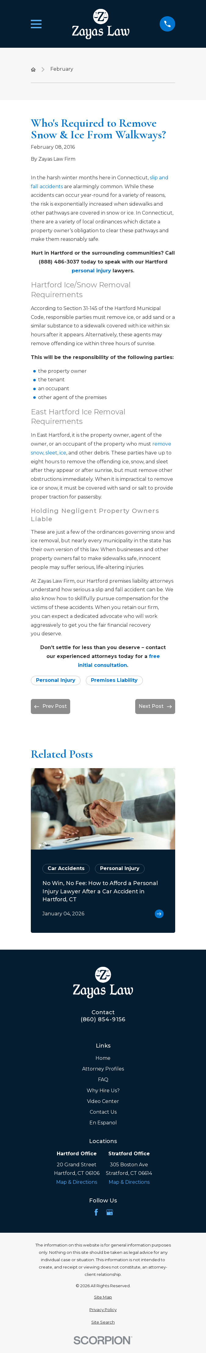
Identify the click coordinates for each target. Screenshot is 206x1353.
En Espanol (103, 1123)
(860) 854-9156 (103, 1019)
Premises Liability (114, 680)
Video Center (103, 1101)
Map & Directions (76, 1182)
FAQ (103, 1079)
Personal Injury (55, 680)
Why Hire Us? (103, 1090)
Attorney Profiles (103, 1069)
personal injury (91, 271)
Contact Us (103, 1112)
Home (103, 1058)
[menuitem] (103, 1297)
